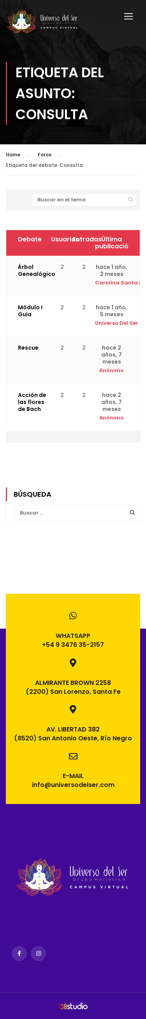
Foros (44, 154)
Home (13, 154)
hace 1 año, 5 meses (111, 310)
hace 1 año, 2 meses (111, 270)
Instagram (38, 953)
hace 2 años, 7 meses (111, 355)
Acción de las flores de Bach (32, 402)
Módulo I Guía (30, 310)
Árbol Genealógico (36, 270)
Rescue (28, 348)
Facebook (19, 953)
